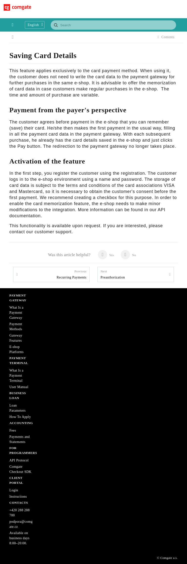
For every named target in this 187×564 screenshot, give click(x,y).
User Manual (18, 387)
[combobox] (113, 25)
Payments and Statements (19, 439)
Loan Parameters (17, 408)
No (128, 254)
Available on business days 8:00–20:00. (19, 538)
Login (13, 490)
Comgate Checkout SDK (20, 469)
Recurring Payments (71, 274)
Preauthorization (113, 274)
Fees (12, 430)
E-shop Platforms (16, 349)
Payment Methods (15, 326)
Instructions (18, 496)
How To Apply (20, 417)
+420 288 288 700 (19, 512)
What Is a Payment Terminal (16, 375)
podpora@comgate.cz (21, 524)
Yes (106, 254)
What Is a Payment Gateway (16, 313)
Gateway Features (15, 338)
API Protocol (18, 460)
